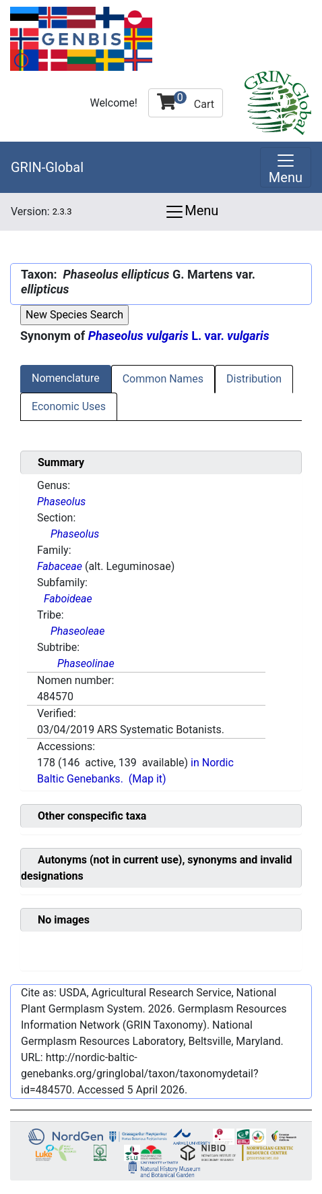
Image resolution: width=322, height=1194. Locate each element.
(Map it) (147, 778)
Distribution (254, 378)
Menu (191, 212)
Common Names (163, 378)
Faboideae (68, 598)
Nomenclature (66, 378)
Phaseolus (61, 501)
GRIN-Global (47, 167)
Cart (185, 101)
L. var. (178, 336)
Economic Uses (69, 406)
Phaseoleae (78, 631)
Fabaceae (59, 566)
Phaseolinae (86, 663)
